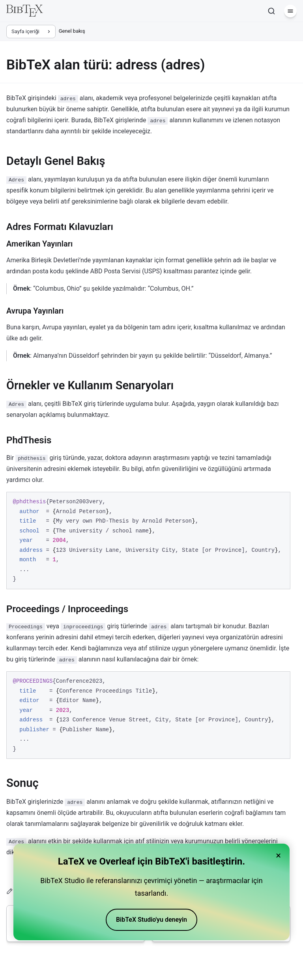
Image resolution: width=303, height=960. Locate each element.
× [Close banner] (278, 855)
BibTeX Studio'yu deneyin (151, 919)
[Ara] (271, 11)
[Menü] (290, 11)
